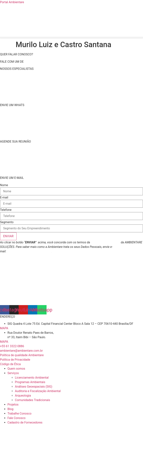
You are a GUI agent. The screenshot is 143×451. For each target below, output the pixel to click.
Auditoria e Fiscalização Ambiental (38, 391)
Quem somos (16, 368)
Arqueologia (23, 395)
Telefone (6, 209)
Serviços (13, 373)
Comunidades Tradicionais (32, 400)
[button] (71, 38)
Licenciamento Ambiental (32, 377)
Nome (4, 185)
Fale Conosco (16, 418)
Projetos (12, 404)
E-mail (4, 197)
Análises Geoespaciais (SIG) (33, 386)
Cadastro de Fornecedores (24, 422)
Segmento (7, 222)
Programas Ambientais (30, 382)
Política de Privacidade (105, 242)
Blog (10, 409)
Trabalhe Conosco (19, 413)
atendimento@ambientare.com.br (29, 251)
